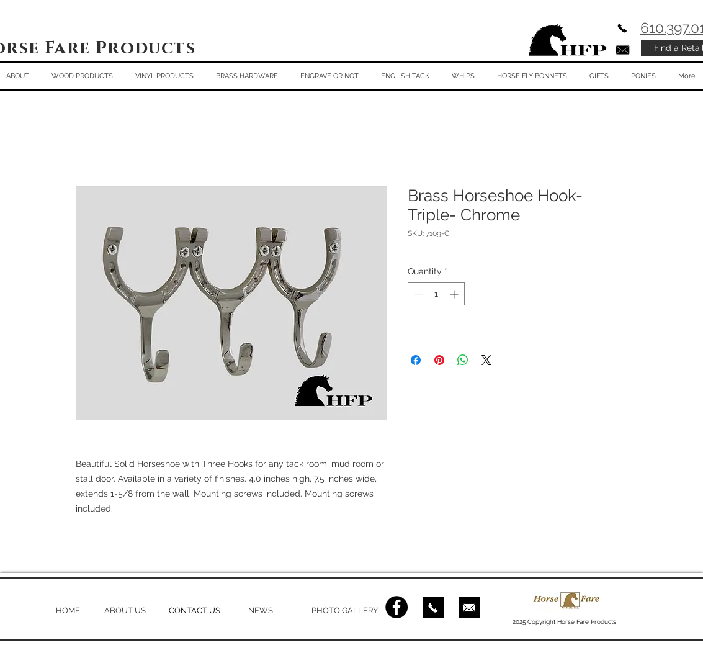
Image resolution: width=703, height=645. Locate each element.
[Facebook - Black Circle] (396, 607)
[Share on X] (486, 360)
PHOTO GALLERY (344, 610)
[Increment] (455, 294)
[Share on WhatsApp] (462, 360)
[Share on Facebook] (415, 360)
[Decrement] (417, 294)
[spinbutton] (436, 294)
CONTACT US (194, 610)
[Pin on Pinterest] (439, 360)
